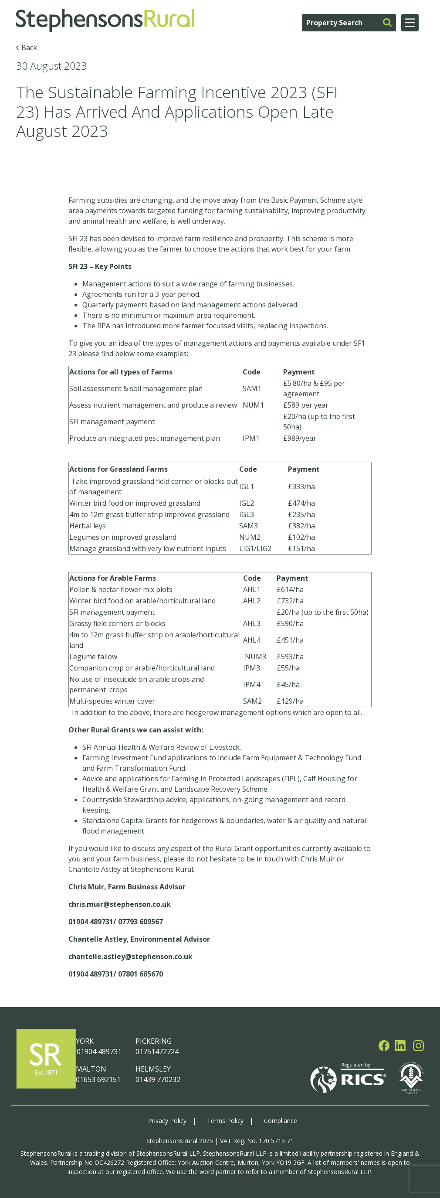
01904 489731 (99, 1051)
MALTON (91, 1069)
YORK (85, 1041)
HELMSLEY (153, 1069)
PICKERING (153, 1041)
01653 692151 (98, 1079)
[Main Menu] (410, 22)
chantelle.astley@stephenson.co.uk (130, 956)
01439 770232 (157, 1079)
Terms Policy (225, 1120)
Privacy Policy (167, 1120)
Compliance (280, 1120)
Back (29, 47)
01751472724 (157, 1051)
